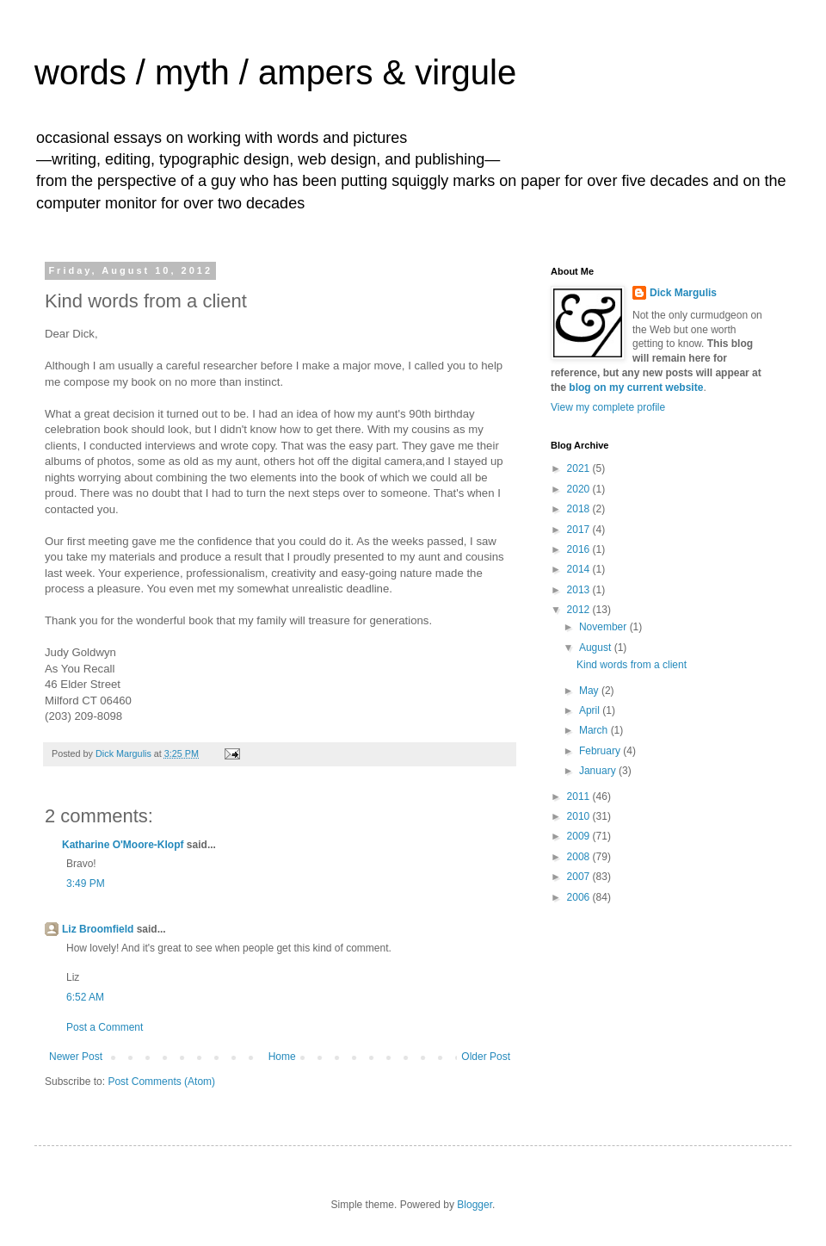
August (596, 648)
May (590, 691)
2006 (580, 897)
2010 (580, 816)
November (604, 627)
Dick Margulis (683, 293)
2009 (580, 836)
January (599, 771)
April (590, 710)
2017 (580, 530)
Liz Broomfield (97, 929)
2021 (580, 468)
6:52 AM (85, 997)
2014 (580, 569)
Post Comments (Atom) (161, 1082)
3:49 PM (85, 883)
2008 (580, 857)
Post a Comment (104, 1027)
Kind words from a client (631, 665)
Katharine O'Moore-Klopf (123, 845)
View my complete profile (608, 407)
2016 (580, 549)
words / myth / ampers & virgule (275, 72)
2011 (580, 796)
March (595, 730)
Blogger (474, 1205)
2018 (580, 509)
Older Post (485, 1057)
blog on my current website (636, 387)
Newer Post (75, 1057)
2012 (580, 610)
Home (282, 1057)
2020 (580, 489)
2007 (580, 877)
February (601, 751)
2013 (580, 590)
